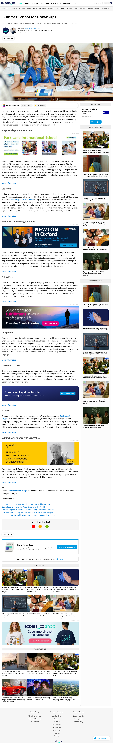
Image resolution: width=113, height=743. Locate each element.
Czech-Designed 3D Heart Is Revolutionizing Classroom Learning (28, 509)
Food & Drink (32, 9)
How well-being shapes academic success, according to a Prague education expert (38, 616)
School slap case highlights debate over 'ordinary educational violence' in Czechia (65, 589)
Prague (14, 9)
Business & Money (93, 9)
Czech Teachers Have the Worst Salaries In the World (23, 507)
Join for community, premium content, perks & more (24, 396)
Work (76, 9)
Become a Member (67, 393)
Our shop (56, 733)
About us (56, 719)
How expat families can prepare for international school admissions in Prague (14, 589)
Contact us (56, 722)
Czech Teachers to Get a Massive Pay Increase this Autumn (26, 504)
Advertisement (74, 133)
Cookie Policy (78, 722)
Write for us (56, 730)
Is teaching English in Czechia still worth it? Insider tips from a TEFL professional (13, 616)
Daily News (5, 9)
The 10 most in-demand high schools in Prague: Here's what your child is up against (65, 616)
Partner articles (40, 649)
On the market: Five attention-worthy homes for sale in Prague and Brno (13, 673)
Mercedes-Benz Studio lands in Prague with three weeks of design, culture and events (14, 700)
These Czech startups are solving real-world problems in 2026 (38, 699)
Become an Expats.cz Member (23, 392)
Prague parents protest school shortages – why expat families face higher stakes (39, 589)
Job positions (34, 722)
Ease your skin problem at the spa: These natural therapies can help (39, 672)
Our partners (56, 725)
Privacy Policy (78, 719)
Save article (26, 105)
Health (69, 9)
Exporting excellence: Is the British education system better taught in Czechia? (93, 273)
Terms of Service (78, 716)
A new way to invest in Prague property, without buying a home (64, 699)
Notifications (40, 105)
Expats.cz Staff (28, 28)
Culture (22, 9)
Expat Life (42, 9)
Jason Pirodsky (38, 28)
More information (9, 183)
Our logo (56, 736)
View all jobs (95, 122)
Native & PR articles (34, 719)
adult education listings (17, 490)
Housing (51, 9)
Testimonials (56, 727)
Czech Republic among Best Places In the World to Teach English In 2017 (31, 512)
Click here (59, 559)
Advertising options (34, 716)
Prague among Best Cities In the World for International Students (28, 515)
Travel (82, 9)
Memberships (56, 716)
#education (8, 534)
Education (60, 9)
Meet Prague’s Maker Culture (22, 199)
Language (105, 9)
